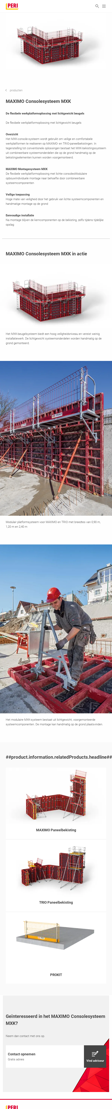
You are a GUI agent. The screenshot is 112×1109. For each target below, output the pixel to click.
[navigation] (17, 90)
